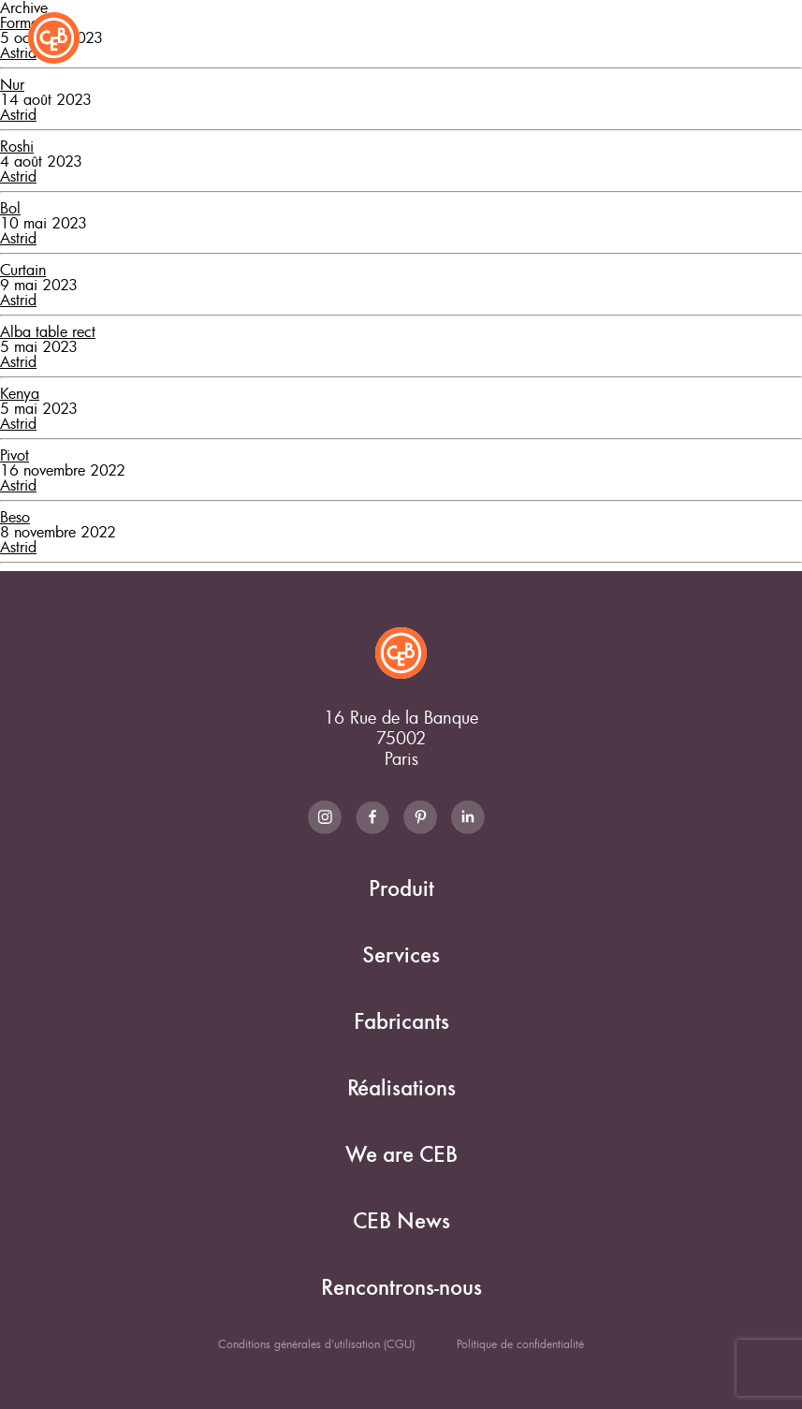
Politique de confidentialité (520, 1343)
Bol (10, 208)
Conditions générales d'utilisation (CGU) (316, 1343)
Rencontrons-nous (401, 1287)
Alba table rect (47, 331)
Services (401, 955)
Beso (15, 516)
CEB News (401, 1221)
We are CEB (401, 1154)
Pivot (14, 455)
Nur (12, 84)
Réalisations (401, 1088)
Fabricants (401, 1021)
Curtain (23, 269)
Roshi (17, 146)
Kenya (19, 393)
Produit (401, 889)
